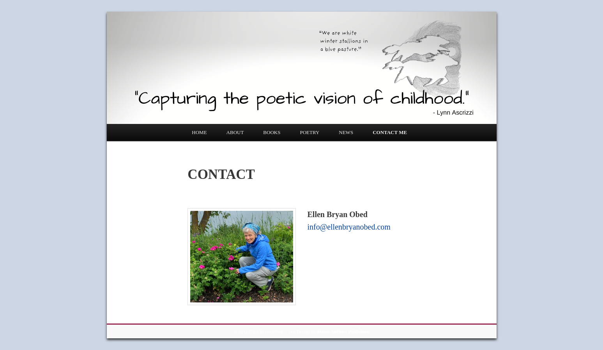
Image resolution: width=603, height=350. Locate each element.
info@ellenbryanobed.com (349, 227)
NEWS (346, 132)
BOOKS (271, 132)
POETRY (309, 132)
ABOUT (235, 132)
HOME (199, 132)
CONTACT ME (390, 132)
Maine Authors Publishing (343, 331)
